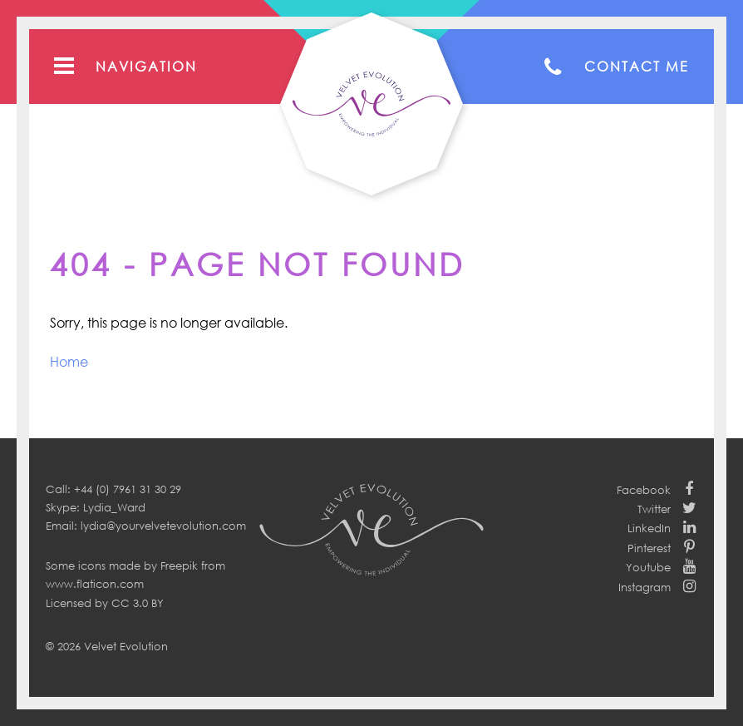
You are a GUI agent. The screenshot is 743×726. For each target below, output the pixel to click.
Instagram (644, 587)
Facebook (644, 489)
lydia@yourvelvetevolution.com (163, 525)
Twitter (654, 509)
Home (69, 361)
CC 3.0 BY (137, 603)
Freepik (179, 565)
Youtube (648, 567)
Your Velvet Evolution (371, 104)
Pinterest (649, 548)
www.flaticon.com (95, 583)
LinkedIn (649, 528)
